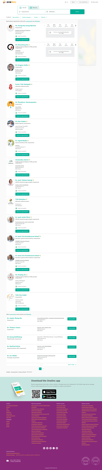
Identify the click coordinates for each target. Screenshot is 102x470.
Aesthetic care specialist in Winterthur (89, 434)
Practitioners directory (10, 455)
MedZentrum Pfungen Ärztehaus (22, 30)
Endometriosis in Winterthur (37, 424)
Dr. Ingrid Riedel (21, 141)
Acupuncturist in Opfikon (61, 416)
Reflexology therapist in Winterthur (88, 436)
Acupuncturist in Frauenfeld (62, 412)
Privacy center (9, 414)
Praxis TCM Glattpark (23, 84)
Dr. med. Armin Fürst (22, 217)
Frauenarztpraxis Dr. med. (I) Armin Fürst (24, 222)
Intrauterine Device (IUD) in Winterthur (39, 436)
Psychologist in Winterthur (87, 431)
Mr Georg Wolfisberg (14, 337)
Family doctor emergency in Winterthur (39, 426)
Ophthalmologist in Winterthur (88, 407)
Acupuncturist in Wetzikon (62, 421)
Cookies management (10, 416)
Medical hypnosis (19, 123)
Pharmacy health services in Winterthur (89, 426)
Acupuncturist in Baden (61, 414)
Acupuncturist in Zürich (61, 405)
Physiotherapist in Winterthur (87, 405)
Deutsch (8, 421)
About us (8, 407)
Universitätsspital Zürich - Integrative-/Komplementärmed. (50, 318)
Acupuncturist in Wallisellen (62, 419)
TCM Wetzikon (20, 199)
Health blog (8, 412)
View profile (72, 319)
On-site (22, 8)
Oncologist (9, 358)
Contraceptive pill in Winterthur (38, 433)
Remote (33, 8)
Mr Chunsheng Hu (21, 45)
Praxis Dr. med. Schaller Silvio (44, 327)
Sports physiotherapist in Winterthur (89, 414)
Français (8, 423)
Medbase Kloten (19, 70)
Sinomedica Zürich (21, 160)
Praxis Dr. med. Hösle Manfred (44, 346)
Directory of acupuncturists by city (13, 453)
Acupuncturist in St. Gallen (62, 410)
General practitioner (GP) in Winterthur (89, 409)
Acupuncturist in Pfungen (62, 417)
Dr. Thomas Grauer (13, 327)
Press (7, 409)
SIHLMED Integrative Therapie (22, 241)
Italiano (7, 425)
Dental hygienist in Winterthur (87, 439)
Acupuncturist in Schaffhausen (62, 426)
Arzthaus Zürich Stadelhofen (21, 185)
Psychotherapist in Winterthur (87, 433)
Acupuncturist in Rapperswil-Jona (63, 424)
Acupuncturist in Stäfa (61, 407)
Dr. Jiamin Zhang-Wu (14, 318)
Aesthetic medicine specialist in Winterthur (90, 424)
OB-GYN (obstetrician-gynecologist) (23, 182)
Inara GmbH (18, 107)
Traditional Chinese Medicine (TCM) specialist (26, 47)
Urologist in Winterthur (86, 438)
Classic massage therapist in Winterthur (89, 419)
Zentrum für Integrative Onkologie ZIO (46, 356)
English (7, 426)
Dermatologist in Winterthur (87, 416)
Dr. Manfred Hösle (13, 346)
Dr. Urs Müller (12, 356)
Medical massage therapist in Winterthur (90, 417)
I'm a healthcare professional (12, 405)
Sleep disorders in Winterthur (37, 439)
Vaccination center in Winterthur (88, 428)
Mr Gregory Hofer (21, 65)
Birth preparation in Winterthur (38, 434)
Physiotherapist (10, 339)
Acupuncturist (18, 28)
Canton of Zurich (22, 372)
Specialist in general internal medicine (24, 238)
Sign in (73, 2)
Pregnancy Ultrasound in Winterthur (38, 428)
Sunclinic (17, 145)
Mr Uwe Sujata (20, 121)
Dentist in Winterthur (86, 445)
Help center (8, 417)
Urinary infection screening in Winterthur (39, 429)
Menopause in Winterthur (37, 412)
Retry (62, 33)
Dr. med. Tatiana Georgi (23, 180)
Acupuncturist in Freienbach (62, 428)
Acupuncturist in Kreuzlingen (62, 409)
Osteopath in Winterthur (86, 429)
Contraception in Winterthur (37, 422)
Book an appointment (22, 40)
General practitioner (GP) (21, 143)
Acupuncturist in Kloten (61, 422)
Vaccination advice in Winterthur (38, 409)
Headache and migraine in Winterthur (39, 417)
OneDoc (8, 372)
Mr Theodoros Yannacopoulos (25, 102)
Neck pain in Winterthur (36, 431)
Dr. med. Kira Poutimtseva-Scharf (27, 236)
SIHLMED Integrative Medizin (22, 260)
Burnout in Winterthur (36, 438)
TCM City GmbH (21, 295)
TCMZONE (17, 51)
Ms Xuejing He (20, 275)
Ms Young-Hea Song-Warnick (25, 25)
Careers (7, 410)
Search (77, 12)
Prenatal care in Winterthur (37, 410)
